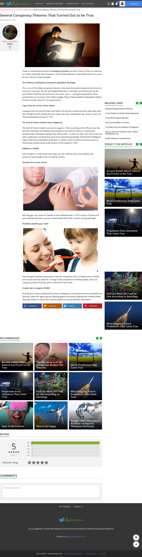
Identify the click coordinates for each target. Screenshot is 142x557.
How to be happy (46, 426)
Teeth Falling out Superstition (118, 138)
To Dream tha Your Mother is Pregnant (121, 127)
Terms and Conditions (74, 554)
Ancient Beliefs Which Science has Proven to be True (123, 172)
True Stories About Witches (117, 118)
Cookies (103, 554)
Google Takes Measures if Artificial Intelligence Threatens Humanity (85, 423)
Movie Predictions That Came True (123, 202)
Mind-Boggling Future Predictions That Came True (122, 325)
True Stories (87, 3)
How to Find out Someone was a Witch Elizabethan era (121, 133)
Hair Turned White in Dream (117, 122)
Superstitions (72, 3)
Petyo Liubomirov (10, 41)
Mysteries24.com (7, 10)
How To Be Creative (13, 426)
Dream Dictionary (54, 3)
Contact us (78, 506)
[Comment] (51, 491)
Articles (39, 3)
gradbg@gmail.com (77, 536)
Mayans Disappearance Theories (119, 108)
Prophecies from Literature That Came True (121, 232)
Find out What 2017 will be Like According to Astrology (122, 295)
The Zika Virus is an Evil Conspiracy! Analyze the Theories (49, 365)
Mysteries (28, 10)
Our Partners (64, 506)
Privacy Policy (91, 554)
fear (70, 94)
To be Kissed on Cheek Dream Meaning (121, 113)
